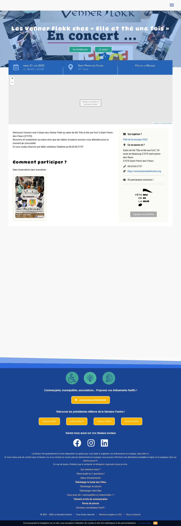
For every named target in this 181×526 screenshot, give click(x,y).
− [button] (12, 83)
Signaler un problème (143, 214)
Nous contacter (133, 514)
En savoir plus (144, 523)
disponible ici (143, 454)
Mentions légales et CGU (110, 514)
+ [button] (12, 78)
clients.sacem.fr (90, 461)
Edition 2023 (104, 421)
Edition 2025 (49, 421)
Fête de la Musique (145, 65)
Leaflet (155, 123)
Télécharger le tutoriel (90, 486)
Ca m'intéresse (80, 49)
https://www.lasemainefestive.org (144, 171)
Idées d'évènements (90, 478)
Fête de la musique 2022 (135, 139)
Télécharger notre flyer (90, 490)
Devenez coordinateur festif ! (90, 507)
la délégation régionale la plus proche (110, 464)
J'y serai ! (103, 49)
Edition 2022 (131, 421)
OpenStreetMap (166, 123)
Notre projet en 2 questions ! (91, 473)
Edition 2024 (77, 421)
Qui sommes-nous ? (91, 469)
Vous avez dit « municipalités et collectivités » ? (90, 495)
